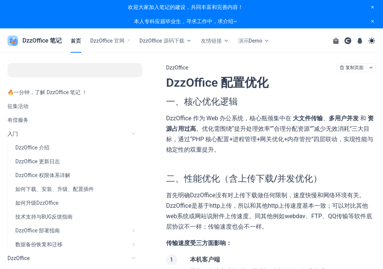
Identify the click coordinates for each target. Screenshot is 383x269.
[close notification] (372, 7)
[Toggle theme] (371, 40)
